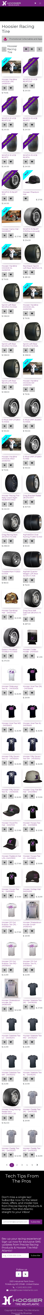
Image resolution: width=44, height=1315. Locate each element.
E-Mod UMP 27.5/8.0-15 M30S (11, 421)
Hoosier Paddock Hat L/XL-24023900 (11, 857)
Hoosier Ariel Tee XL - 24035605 (32, 724)
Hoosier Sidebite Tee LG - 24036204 (11, 1037)
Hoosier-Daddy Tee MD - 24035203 (31, 1149)
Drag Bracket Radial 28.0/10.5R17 (32, 496)
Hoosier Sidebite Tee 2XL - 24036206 (32, 1001)
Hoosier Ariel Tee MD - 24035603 (11, 724)
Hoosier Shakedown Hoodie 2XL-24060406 (11, 1002)
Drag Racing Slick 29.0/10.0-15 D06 (9, 535)
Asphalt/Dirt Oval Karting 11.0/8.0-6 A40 (32, 535)
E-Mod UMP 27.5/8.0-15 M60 (32, 458)
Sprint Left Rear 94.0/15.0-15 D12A (9, 345)
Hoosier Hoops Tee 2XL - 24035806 (31, 824)
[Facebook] (18, 1274)
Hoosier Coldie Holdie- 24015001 (30, 650)
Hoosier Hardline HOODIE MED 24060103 (9, 459)
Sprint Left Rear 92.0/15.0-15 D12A (9, 306)
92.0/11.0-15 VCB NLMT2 (30, 119)
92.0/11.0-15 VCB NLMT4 (30, 156)
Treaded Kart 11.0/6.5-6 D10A (11, 572)
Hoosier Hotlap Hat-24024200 (32, 890)
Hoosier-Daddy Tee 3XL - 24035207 (10, 1149)
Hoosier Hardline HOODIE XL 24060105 (9, 268)
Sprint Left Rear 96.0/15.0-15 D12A (9, 382)
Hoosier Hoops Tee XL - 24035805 (10, 890)
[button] (4, 88)
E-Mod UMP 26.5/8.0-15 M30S (32, 421)
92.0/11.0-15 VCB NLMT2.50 (30, 80)
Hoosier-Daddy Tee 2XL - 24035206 (31, 1110)
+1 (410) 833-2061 (24, 1287)
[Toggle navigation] (40, 3)
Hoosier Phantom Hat (31, 193)
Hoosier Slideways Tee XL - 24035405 (10, 687)
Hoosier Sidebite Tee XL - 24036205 (32, 1073)
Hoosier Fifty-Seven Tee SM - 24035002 (31, 757)
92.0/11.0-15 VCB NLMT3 (9, 156)
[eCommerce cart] (35, 3)
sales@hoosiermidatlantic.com (24, 1290)
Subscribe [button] (35, 1222)
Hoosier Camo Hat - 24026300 (11, 230)
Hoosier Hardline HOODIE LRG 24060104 (9, 81)
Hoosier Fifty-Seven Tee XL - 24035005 (10, 791)
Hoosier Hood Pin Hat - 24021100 (10, 824)
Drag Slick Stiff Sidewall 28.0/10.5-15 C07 (32, 612)
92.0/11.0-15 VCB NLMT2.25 (9, 119)
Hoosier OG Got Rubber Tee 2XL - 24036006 (9, 924)
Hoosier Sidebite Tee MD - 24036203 (32, 1037)
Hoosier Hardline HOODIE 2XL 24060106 (30, 307)
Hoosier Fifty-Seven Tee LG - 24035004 (10, 757)
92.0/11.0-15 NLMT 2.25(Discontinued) (31, 230)
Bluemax (27, 1313)
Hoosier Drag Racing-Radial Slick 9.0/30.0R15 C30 (11, 1111)
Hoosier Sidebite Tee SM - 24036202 (11, 1073)
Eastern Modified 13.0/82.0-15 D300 (9, 650)
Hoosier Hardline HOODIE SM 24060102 (30, 383)
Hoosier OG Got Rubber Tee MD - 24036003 (9, 963)
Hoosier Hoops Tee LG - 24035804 (31, 857)
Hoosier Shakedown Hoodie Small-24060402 (32, 924)
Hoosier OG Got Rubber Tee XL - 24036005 (30, 963)
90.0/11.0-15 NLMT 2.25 (9, 193)
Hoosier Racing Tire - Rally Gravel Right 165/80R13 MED (11, 497)
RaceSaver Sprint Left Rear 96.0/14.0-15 (32, 267)
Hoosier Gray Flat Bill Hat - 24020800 (32, 791)
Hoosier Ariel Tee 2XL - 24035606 (32, 687)
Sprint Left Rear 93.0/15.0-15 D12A (30, 345)
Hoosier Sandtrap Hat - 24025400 (10, 611)
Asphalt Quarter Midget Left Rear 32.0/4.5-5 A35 (30, 573)
